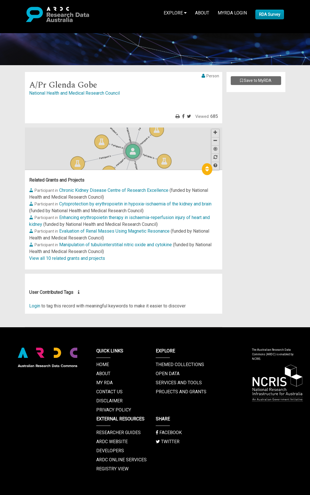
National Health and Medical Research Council (74, 93)
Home (102, 364)
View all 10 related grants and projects (67, 258)
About (202, 13)
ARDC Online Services (121, 459)
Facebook (169, 432)
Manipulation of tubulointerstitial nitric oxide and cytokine (115, 244)
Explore (175, 13)
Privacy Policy (113, 410)
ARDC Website (112, 441)
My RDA (104, 382)
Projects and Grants (181, 391)
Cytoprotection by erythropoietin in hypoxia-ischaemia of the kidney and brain (135, 204)
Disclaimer (109, 400)
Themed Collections (180, 364)
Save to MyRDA (255, 80)
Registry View (112, 468)
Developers (110, 450)
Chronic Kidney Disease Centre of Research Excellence (113, 190)
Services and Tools (179, 382)
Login (34, 306)
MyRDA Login (232, 13)
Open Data (167, 373)
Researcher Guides (118, 432)
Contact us (109, 391)
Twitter (167, 441)
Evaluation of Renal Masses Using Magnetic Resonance (114, 231)
